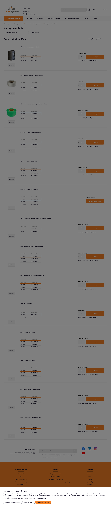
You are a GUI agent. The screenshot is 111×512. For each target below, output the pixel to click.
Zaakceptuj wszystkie (43, 502)
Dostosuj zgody (28, 502)
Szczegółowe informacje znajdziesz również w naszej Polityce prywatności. (24, 498)
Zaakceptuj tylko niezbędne (12, 502)
